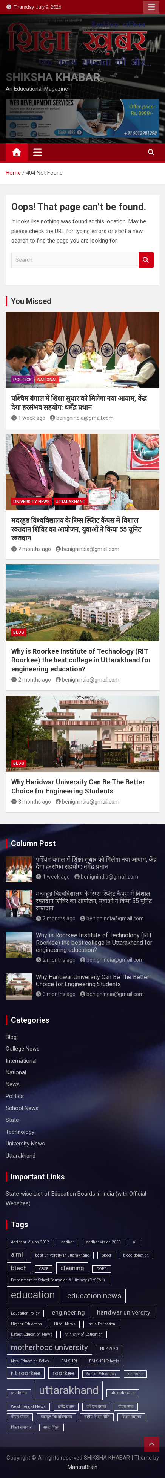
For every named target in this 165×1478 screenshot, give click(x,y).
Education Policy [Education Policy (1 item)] (25, 1313)
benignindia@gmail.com (82, 418)
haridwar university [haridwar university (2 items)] (123, 1312)
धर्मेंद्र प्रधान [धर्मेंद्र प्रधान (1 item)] (66, 1406)
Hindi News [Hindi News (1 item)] (65, 1324)
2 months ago (31, 549)
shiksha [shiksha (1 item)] (135, 1373)
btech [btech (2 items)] (19, 1268)
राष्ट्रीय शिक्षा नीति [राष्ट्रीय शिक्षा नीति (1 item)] (96, 1416)
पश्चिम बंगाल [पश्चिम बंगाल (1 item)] (96, 1406)
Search (146, 260)
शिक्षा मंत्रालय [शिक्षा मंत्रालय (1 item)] (131, 1416)
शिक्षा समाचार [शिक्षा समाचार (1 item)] (21, 1427)
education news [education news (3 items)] (94, 1295)
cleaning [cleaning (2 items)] (72, 1268)
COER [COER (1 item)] (101, 1268)
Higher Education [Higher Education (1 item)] (26, 1324)
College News (23, 1048)
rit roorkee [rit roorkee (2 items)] (25, 1373)
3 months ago (31, 802)
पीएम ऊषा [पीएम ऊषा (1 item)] (126, 1406)
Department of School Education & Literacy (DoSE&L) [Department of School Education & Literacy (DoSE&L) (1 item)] (58, 1280)
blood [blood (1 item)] (106, 1255)
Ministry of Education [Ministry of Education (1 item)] (84, 1334)
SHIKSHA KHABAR (53, 77)
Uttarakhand (71, 501)
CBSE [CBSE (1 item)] (43, 1268)
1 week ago (28, 418)
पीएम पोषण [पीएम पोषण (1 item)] (20, 1416)
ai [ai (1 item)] (134, 1242)
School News (22, 1108)
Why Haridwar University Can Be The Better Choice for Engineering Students (92, 980)
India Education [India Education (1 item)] (101, 1324)
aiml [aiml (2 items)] (17, 1254)
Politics (22, 379)
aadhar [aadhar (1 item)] (67, 1242)
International (21, 1060)
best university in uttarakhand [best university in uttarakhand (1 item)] (62, 1255)
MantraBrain (82, 1467)
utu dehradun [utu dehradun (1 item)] (123, 1392)
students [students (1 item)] (19, 1392)
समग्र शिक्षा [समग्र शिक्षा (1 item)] (51, 1427)
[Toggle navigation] (38, 152)
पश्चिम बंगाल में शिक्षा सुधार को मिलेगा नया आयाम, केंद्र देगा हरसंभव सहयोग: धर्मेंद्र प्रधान (96, 863)
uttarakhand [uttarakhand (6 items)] (69, 1390)
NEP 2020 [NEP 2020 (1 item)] (109, 1348)
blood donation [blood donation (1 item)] (136, 1255)
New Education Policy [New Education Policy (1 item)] (30, 1361)
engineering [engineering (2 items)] (68, 1312)
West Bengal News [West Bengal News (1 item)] (28, 1406)
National (47, 379)
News (13, 1084)
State (12, 1120)
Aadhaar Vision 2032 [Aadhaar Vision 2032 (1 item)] (30, 1242)
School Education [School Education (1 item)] (101, 1373)
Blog (18, 632)
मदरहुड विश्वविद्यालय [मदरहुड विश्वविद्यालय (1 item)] (56, 1416)
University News (31, 501)
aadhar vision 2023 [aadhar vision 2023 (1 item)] (103, 1242)
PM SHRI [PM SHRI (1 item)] (69, 1361)
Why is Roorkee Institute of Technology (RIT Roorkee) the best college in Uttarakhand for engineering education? (81, 660)
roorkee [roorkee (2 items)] (63, 1373)
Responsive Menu (151, 7)
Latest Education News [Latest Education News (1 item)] (31, 1334)
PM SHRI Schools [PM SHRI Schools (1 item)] (104, 1361)
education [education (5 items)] (33, 1295)
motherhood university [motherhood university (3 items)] (49, 1347)
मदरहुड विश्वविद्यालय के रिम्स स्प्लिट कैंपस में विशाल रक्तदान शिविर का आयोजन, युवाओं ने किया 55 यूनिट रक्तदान (76, 529)
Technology (20, 1132)
